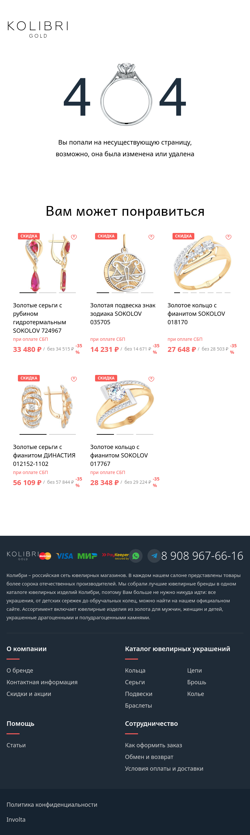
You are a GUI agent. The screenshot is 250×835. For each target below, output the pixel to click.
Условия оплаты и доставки (164, 768)
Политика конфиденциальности (52, 804)
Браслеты (138, 705)
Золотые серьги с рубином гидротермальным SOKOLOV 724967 (39, 317)
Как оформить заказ (153, 745)
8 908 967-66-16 (202, 555)
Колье (195, 694)
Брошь (196, 682)
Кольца (135, 670)
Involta (16, 819)
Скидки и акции (29, 694)
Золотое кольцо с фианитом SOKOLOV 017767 (119, 455)
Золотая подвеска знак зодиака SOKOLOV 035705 (122, 313)
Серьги (135, 682)
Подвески (138, 694)
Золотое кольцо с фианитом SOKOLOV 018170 (196, 313)
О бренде (20, 670)
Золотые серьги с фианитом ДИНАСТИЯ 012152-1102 (44, 455)
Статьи (16, 745)
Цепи (194, 670)
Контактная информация (42, 682)
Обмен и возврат (149, 757)
